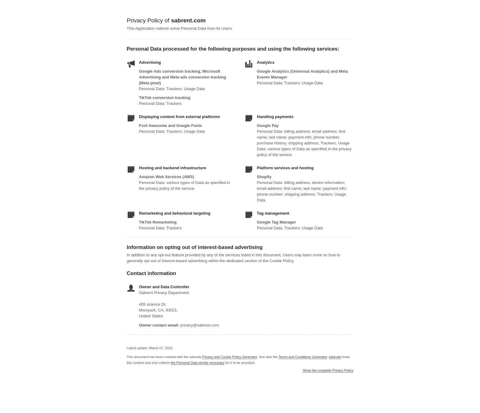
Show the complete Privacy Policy (328, 370)
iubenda (335, 357)
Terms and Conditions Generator (303, 357)
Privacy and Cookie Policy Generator (229, 357)
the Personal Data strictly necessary (197, 363)
